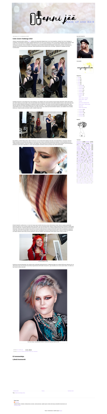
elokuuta (80, 91)
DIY (83, 178)
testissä (78, 147)
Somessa (90, 171)
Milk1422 (87, 181)
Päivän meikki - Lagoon (83, 99)
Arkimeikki (88, 149)
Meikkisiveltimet (81, 161)
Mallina (80, 96)
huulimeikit (88, 145)
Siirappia (80, 101)
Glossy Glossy (79, 162)
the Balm (91, 157)
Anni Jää (17, 402)
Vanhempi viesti (70, 390)
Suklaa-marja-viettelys (83, 107)
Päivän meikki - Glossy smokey (84, 104)
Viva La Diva (81, 155)
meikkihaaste (82, 177)
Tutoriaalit (89, 158)
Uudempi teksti (15, 390)
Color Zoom (19, 351)
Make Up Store (90, 150)
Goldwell (22, 351)
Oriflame (86, 169)
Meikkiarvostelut (86, 156)
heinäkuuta (81, 93)
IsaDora (85, 153)
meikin (29, 41)
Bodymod (87, 177)
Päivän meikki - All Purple (83, 97)
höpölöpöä (79, 148)
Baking (83, 173)
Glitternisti (86, 170)
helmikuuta (81, 114)
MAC (79, 163)
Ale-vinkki (78, 165)
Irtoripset (84, 174)
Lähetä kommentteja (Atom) (20, 392)
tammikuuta (81, 115)
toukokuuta (81, 109)
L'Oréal (90, 153)
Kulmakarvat (79, 149)
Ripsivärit (78, 166)
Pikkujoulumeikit (82, 158)
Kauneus (79, 142)
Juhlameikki (91, 154)
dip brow (90, 161)
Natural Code (87, 147)
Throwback (91, 169)
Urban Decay (87, 148)
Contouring (79, 156)
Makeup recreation (89, 165)
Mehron (90, 170)
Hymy (86, 179)
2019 (79, 77)
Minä (85, 151)
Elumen (89, 178)
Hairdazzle (82, 179)
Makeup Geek (84, 163)
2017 (79, 80)
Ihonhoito (80, 153)
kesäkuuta (81, 94)
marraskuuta (81, 86)
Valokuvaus (78, 172)
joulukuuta (81, 85)
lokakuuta (81, 88)
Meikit (87, 142)
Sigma (85, 171)
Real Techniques (80, 171)
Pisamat (91, 181)
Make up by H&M (81, 169)
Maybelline (79, 154)
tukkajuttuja (35, 351)
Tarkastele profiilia (17, 405)
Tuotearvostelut (80, 145)
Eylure (92, 173)
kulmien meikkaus (89, 164)
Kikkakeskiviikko (90, 174)
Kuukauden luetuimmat (81, 181)
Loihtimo (82, 165)
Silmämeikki (27, 351)
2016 (79, 82)
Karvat (79, 180)
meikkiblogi (78, 173)
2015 (79, 83)
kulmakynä (90, 172)
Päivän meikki (81, 143)
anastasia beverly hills (81, 150)
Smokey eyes (31, 351)
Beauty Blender (89, 166)
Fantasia (80, 151)
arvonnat (82, 164)
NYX (80, 144)
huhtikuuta (81, 111)
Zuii (86, 161)
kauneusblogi (84, 172)
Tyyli (78, 170)
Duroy (86, 178)
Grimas (79, 179)
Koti (92, 180)
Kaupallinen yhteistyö (84, 180)
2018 (79, 79)
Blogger (60, 410)
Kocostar (89, 180)
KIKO (92, 179)
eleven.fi (82, 170)
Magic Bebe (81, 105)
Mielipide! (78, 164)
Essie (92, 178)
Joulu (89, 179)
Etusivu (43, 390)
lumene (91, 143)
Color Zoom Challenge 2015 (84, 102)
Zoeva (83, 166)
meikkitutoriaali (88, 155)
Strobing (86, 157)
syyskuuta (81, 90)
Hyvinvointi (80, 174)
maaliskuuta (81, 112)
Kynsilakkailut (90, 162)
